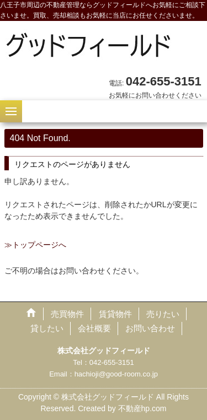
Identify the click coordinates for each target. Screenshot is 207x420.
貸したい (46, 328)
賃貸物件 (115, 314)
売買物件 (67, 314)
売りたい (162, 314)
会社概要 (94, 328)
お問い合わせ (150, 328)
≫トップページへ (35, 244)
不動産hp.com (142, 408)
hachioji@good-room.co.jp (116, 374)
